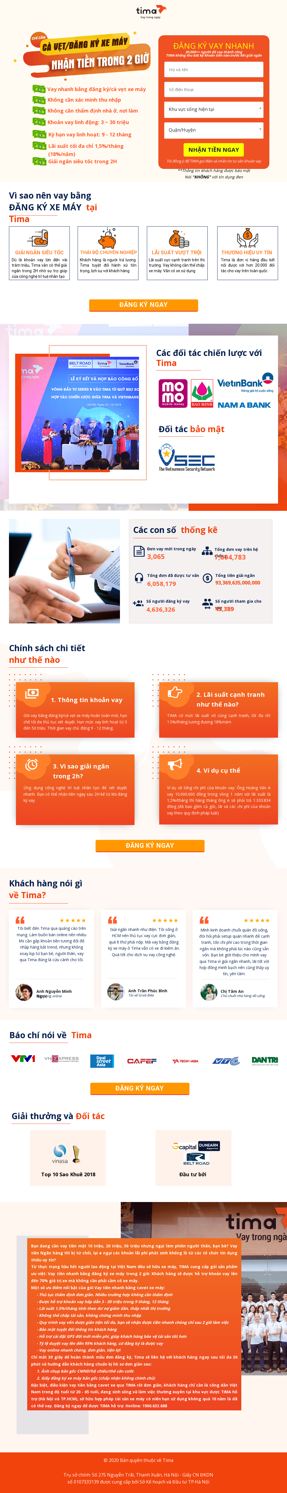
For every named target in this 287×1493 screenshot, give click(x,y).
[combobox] (213, 110)
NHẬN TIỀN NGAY (213, 149)
